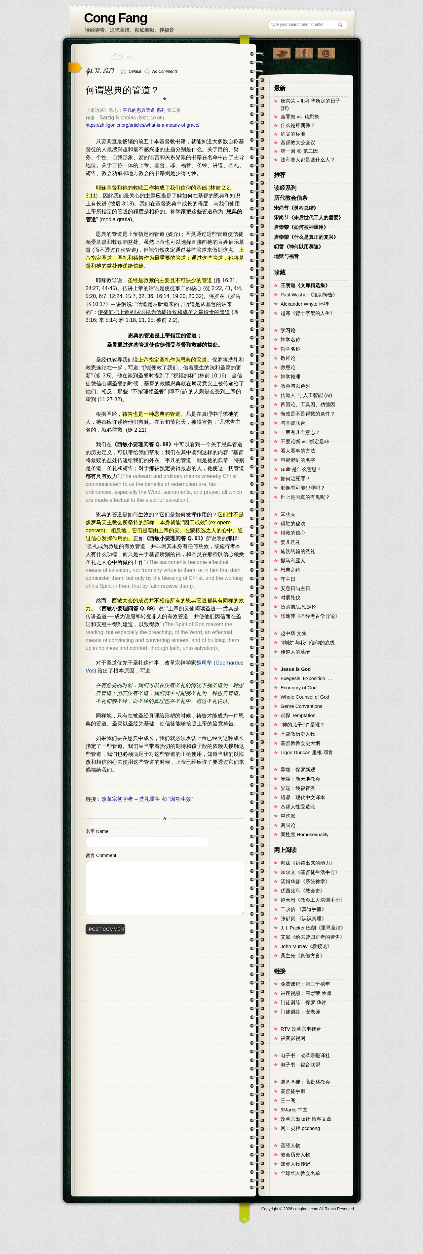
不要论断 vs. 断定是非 (305, 441)
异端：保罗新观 (298, 769)
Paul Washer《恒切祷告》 (309, 294)
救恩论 (288, 367)
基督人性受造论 (298, 806)
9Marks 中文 (294, 1109)
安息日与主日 (295, 588)
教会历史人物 (295, 1154)
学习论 (288, 330)
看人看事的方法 (298, 451)
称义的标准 (293, 134)
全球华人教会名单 (300, 1173)
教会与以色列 (295, 386)
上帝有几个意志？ (300, 432)
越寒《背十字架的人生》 (308, 313)
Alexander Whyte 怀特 (305, 304)
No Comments (165, 71)
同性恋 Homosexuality (304, 834)
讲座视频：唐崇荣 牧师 (306, 993)
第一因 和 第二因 (299, 151)
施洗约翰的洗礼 (298, 551)
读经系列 (285, 188)
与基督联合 (293, 423)
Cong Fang (115, 18)
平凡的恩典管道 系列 (144, 110)
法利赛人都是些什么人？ (308, 159)
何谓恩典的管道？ (123, 90)
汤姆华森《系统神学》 (305, 881)
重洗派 (288, 816)
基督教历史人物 (298, 734)
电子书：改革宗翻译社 (305, 1055)
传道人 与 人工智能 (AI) (306, 395)
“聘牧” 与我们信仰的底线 (308, 642)
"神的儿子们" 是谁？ (303, 724)
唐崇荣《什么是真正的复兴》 (306, 237)
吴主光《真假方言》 (303, 955)
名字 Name (97, 831)
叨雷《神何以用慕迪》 (299, 246)
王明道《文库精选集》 (305, 285)
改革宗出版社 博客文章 (306, 1119)
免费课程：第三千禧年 (305, 984)
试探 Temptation (298, 715)
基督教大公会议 (298, 142)
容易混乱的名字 (298, 460)
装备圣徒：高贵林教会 (305, 1082)
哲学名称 (290, 349)
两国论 (288, 825)
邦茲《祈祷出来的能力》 (308, 863)
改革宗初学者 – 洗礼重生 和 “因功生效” (147, 799)
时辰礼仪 (290, 597)
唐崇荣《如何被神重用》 (301, 227)
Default (135, 71)
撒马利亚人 (293, 560)
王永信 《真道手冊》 (304, 909)
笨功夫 (288, 514)
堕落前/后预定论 (299, 607)
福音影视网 (293, 1038)
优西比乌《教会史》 (303, 890)
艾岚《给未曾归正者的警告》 (313, 937)
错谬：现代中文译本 (303, 797)
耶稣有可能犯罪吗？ (303, 488)
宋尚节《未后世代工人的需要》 (308, 217)
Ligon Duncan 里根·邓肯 (307, 752)
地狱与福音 (286, 256)
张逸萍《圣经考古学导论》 (310, 616)
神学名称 (290, 339)
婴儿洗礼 (290, 542)
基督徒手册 (293, 1091)
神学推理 (290, 376)
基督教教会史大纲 (300, 743)
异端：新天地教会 (300, 779)
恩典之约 (290, 570)
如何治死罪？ (295, 478)
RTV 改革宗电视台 (301, 1029)
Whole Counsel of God (305, 697)
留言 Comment (101, 855)
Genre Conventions (301, 706)
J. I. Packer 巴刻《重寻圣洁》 (313, 927)
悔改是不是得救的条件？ (308, 413)
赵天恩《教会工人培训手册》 (313, 900)
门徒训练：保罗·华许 (304, 1002)
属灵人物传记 (295, 1164)
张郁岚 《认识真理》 (304, 918)
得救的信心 (293, 533)
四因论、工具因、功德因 (308, 404)
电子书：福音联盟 (300, 1064)
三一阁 (288, 1100)
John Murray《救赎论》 (306, 946)
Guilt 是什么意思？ (301, 469)
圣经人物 (290, 1145)
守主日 (288, 579)
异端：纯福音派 (298, 788)
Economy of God (299, 687)
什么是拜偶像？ (298, 125)
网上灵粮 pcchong (300, 1128)
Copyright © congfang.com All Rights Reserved (307, 1209)
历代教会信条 (291, 198)
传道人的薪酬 (295, 652)
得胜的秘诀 (293, 523)
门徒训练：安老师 (300, 1012)
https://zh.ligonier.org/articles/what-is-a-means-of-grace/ (143, 125)
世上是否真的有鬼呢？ (305, 497)
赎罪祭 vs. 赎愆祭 (300, 116)
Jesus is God (296, 669)
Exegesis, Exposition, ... (306, 678)
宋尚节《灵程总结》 (296, 208)
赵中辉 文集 (294, 633)
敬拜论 (288, 358)
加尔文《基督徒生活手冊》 (310, 872)
